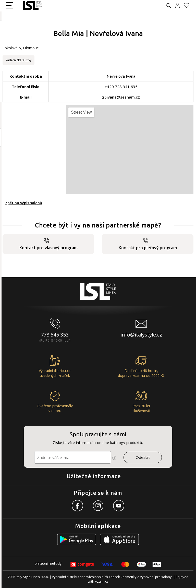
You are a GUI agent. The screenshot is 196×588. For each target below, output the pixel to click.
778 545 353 (55, 334)
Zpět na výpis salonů (23, 202)
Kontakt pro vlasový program (48, 244)
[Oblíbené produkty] (188, 5)
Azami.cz (101, 581)
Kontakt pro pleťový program (148, 244)
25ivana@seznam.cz (121, 97)
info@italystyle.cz (141, 334)
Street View (81, 112)
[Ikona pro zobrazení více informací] (114, 458)
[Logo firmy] (32, 5)
